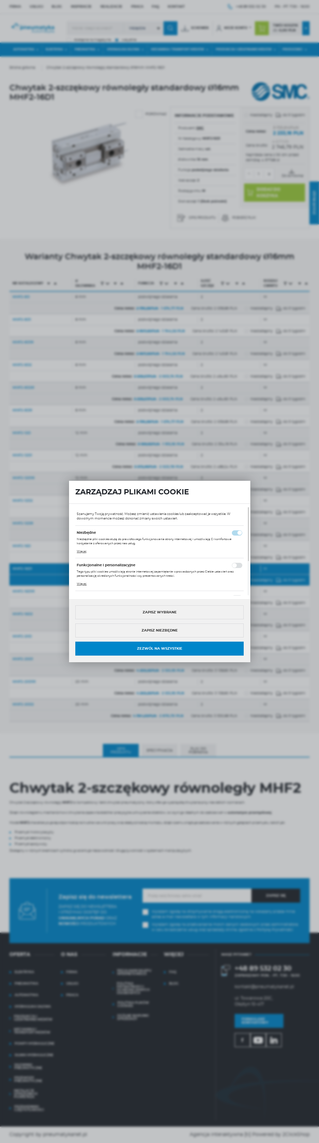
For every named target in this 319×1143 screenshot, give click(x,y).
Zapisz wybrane (160, 612)
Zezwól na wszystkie (159, 648)
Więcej (81, 551)
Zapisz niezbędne (160, 630)
